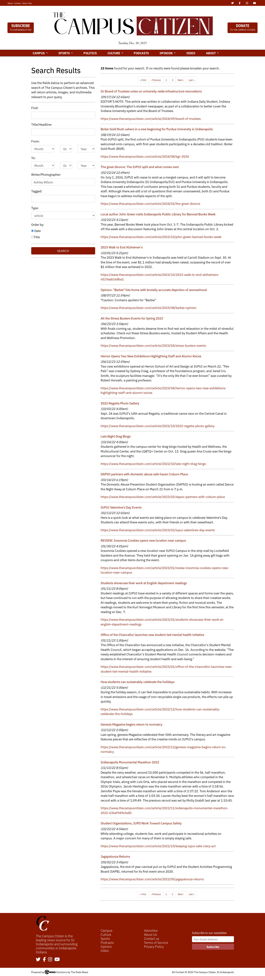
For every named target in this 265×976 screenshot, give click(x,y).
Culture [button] (114, 53)
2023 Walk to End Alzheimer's (122, 247)
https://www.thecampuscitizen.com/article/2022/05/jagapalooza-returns (152, 879)
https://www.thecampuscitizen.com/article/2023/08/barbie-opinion (148, 307)
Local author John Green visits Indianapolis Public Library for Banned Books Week (158, 214)
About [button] (211, 53)
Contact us (151, 938)
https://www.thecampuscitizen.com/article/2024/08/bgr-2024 (145, 156)
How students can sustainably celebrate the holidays (137, 681)
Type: (35, 208)
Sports (105, 938)
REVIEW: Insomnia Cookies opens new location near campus (143, 540)
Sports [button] (64, 53)
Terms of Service (156, 942)
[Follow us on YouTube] (57, 959)
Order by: (37, 224)
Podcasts (141, 53)
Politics (90, 53)
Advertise (151, 930)
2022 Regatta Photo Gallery (120, 403)
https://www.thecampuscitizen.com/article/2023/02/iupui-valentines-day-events (158, 530)
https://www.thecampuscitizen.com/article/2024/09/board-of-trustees (151, 118)
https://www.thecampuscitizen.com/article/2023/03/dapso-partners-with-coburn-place (163, 496)
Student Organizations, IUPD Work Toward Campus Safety (141, 823)
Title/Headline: (41, 124)
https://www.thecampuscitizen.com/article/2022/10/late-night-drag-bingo (153, 463)
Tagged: (36, 191)
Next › (181, 79)
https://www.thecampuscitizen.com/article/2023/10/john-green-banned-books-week (161, 236)
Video (190, 53)
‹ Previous (156, 79)
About (10, 3)
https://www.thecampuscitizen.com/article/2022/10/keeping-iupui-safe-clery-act (158, 846)
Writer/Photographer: (46, 174)
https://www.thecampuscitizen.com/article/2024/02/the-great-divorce (150, 203)
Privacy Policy (154, 946)
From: (35, 141)
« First (143, 79)
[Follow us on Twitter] (38, 959)
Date (36, 230)
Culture (106, 934)
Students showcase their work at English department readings (144, 583)
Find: (34, 107)
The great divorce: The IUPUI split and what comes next (140, 166)
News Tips (27, 3)
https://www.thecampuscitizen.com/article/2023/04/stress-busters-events (153, 345)
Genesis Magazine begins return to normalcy (131, 724)
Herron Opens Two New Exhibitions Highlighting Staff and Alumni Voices (151, 356)
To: (33, 157)
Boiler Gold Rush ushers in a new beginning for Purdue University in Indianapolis (157, 129)
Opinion (106, 946)
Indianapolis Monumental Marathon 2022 (130, 762)
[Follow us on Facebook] (44, 959)
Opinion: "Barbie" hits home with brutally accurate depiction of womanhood (154, 289)
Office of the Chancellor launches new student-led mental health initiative (152, 634)
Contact (17, 3)
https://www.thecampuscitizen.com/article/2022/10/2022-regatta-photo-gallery (157, 425)
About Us (150, 934)
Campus (107, 930)
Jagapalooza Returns (115, 856)
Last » (191, 79)
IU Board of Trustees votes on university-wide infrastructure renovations (151, 91)
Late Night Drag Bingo (116, 436)
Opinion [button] (166, 53)
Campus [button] (39, 53)
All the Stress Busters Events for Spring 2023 (132, 318)
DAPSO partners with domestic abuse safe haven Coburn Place (144, 474)
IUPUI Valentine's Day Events (121, 507)
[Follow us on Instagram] (50, 959)
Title (35, 237)
